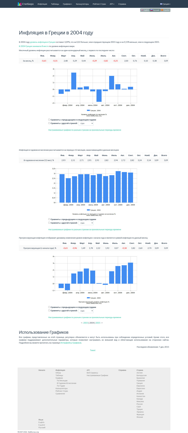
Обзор (58, 373)
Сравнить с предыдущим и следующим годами (73, 119)
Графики (67, 4)
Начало (42, 370)
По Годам (61, 386)
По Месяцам (62, 380)
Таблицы (55, 4)
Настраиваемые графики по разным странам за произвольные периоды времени (84, 130)
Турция (140, 409)
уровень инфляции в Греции (42, 42)
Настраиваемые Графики (97, 375)
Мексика (140, 401)
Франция (140, 414)
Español (165, 10)
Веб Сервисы (92, 373)
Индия (139, 391)
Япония (140, 417)
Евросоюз (141, 388)
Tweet (92, 350)
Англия (139, 373)
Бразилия (141, 378)
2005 (98, 323)
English (145, 10)
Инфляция (42, 4)
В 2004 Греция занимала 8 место (34, 46)
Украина (140, 412)
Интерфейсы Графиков (70, 342)
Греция (165, 4)
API (112, 4)
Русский (155, 10)
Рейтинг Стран (99, 4)
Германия (141, 380)
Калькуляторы (82, 4)
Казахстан (141, 396)
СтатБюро (26, 4)
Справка (122, 4)
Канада (140, 399)
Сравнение (60, 393)
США (139, 406)
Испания (140, 393)
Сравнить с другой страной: (64, 123)
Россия (140, 404)
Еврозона (141, 386)
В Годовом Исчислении (66, 383)
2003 (85, 323)
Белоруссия (142, 375)
